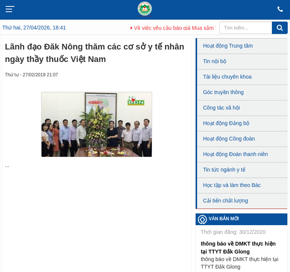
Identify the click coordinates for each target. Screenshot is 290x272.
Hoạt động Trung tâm (228, 46)
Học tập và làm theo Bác (232, 185)
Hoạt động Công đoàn (229, 139)
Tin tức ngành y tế (224, 170)
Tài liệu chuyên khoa (227, 77)
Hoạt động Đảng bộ (226, 123)
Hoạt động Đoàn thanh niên (235, 154)
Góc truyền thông (223, 92)
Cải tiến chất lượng (225, 201)
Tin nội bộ (214, 61)
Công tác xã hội (221, 108)
